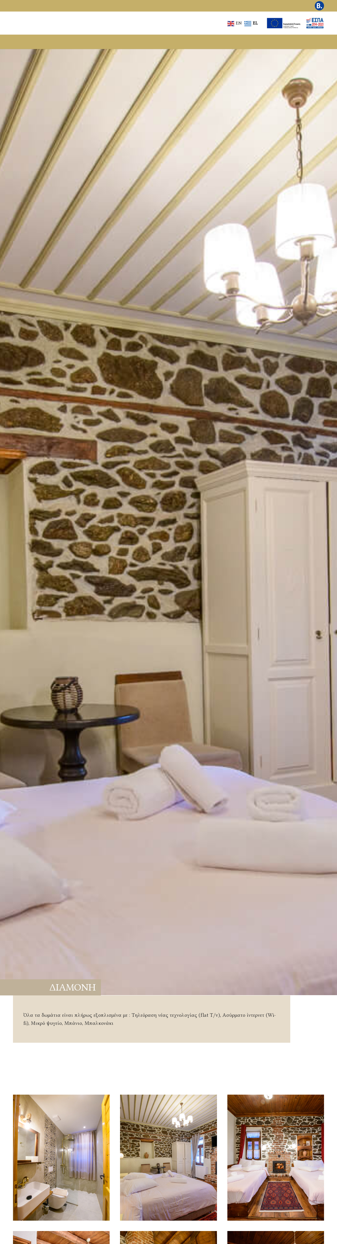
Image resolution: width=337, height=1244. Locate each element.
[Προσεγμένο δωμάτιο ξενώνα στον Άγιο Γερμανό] (275, 1158)
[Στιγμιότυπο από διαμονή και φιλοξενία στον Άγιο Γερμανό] (61, 1158)
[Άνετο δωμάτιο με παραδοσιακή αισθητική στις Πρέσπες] (168, 1158)
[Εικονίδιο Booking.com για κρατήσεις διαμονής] (319, 6)
